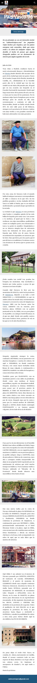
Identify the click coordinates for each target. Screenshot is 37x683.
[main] (18, 16)
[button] (2, 2)
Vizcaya (5, 304)
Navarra (19, 212)
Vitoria (7, 73)
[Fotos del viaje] (18, 32)
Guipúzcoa (9, 295)
